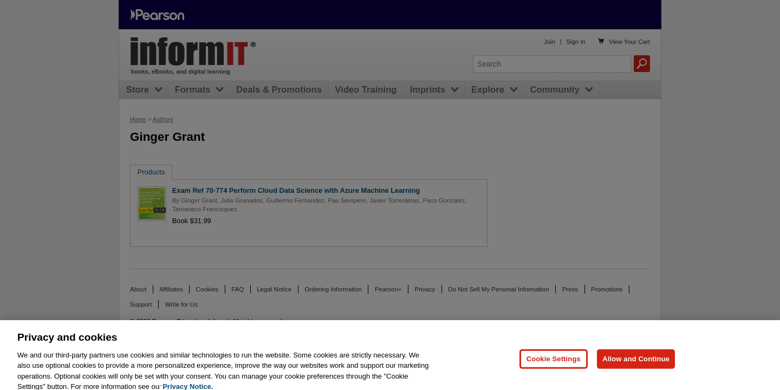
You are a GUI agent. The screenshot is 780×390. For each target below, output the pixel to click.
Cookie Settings (553, 363)
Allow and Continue (636, 363)
